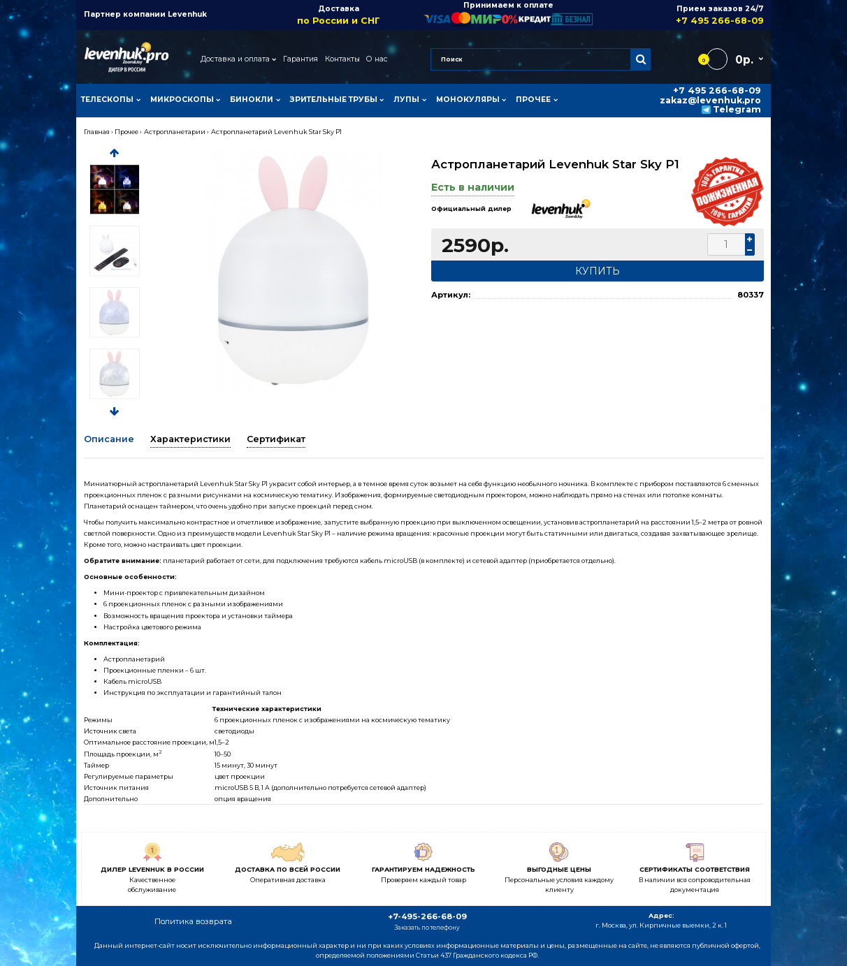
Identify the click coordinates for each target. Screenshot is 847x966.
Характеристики (190, 439)
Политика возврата (193, 921)
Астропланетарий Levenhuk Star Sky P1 (276, 132)
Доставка (339, 15)
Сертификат (276, 439)
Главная (97, 132)
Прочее (126, 132)
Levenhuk (187, 14)
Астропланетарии (174, 132)
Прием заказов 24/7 (678, 15)
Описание (109, 439)
